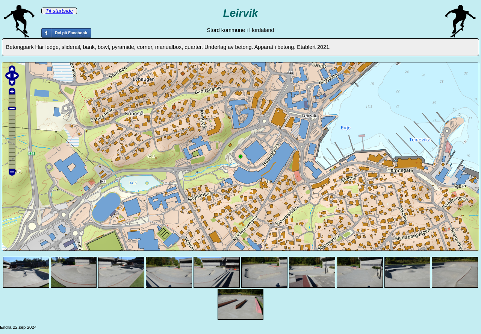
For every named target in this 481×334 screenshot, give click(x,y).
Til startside (59, 11)
